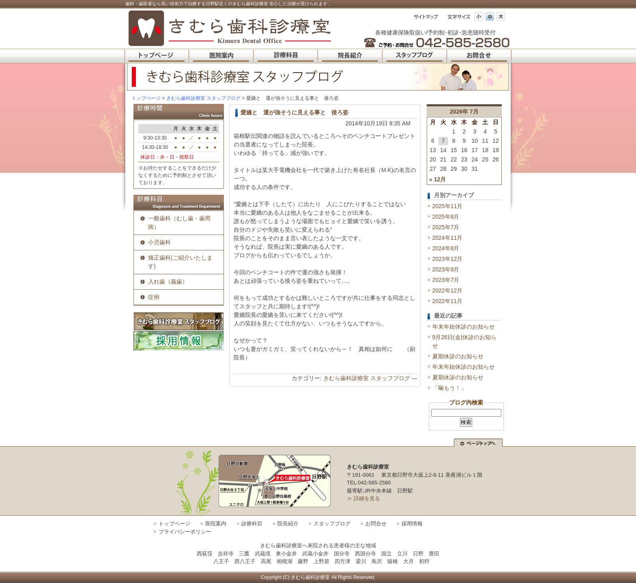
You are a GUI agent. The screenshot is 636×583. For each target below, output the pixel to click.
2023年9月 (446, 269)
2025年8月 (446, 216)
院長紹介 (288, 524)
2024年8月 (446, 248)
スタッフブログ (332, 524)
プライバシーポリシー (185, 532)
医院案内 (215, 524)
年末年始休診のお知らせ (463, 326)
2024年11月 (447, 237)
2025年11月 (447, 206)
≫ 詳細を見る (363, 498)
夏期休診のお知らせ (457, 356)
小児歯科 (159, 242)
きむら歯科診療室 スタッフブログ (366, 378)
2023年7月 (446, 280)
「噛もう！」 (449, 388)
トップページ (146, 98)
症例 (153, 297)
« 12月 (437, 179)
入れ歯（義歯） (168, 281)
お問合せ (376, 524)
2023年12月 (447, 259)
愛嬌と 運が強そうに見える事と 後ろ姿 (294, 112)
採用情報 (412, 524)
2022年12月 (447, 290)
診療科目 (251, 524)
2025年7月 (446, 227)
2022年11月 (447, 301)
